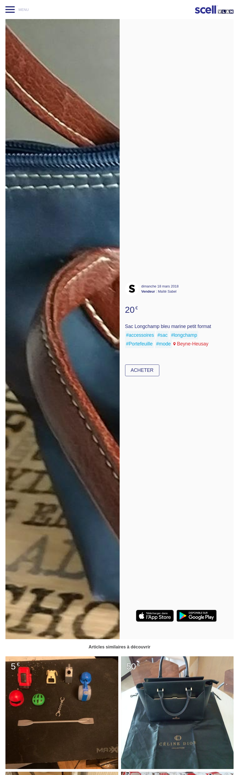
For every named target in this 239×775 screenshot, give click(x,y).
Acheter (142, 370)
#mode (163, 344)
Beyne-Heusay (192, 344)
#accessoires (140, 335)
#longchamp (184, 335)
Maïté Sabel (167, 291)
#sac (162, 335)
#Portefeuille (139, 344)
